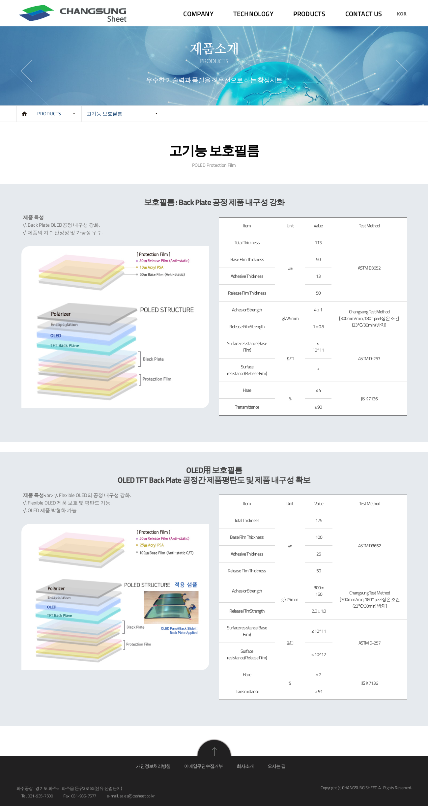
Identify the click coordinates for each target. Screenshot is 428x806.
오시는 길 (276, 766)
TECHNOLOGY (253, 14)
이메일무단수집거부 (203, 766)
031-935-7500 (40, 795)
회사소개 (245, 766)
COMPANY (198, 14)
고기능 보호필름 (104, 113)
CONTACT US (363, 14)
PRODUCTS (309, 14)
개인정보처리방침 (153, 766)
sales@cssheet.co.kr (137, 795)
